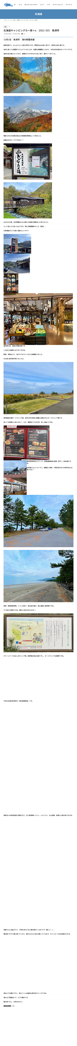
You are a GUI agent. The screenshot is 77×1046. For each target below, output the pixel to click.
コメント (7, 1019)
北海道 (13, 1006)
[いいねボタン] (5, 27)
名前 (5, 1039)
